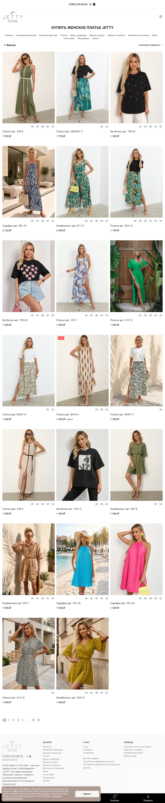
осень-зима (48, 774)
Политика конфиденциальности (98, 761)
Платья (46, 756)
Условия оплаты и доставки (137, 747)
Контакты (88, 750)
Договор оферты (91, 758)
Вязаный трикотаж (52, 753)
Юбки (45, 771)
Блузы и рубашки (51, 759)
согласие (45, 794)
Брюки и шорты (50, 762)
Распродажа (49, 777)
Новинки (47, 747)
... (28, 720)
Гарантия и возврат (133, 750)
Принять (87, 794)
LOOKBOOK (88, 753)
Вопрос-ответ (130, 756)
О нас (86, 747)
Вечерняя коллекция (53, 750)
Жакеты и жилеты (51, 765)
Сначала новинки (150, 45)
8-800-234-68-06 (78, 4)
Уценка (46, 781)
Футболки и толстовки (53, 768)
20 (33, 720)
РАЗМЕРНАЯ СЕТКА (133, 753)
